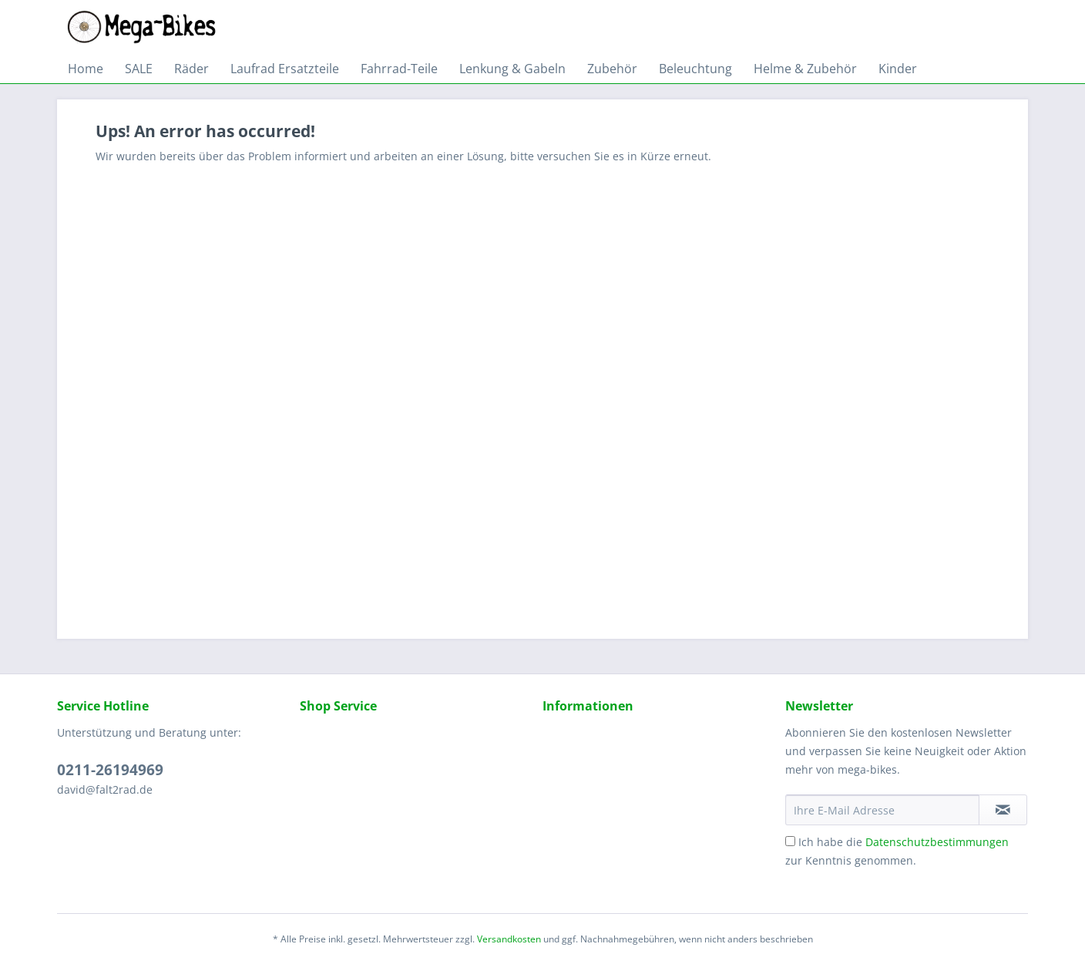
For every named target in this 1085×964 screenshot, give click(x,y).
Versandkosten (509, 939)
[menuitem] (85, 68)
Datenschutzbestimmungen (937, 842)
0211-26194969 (110, 770)
